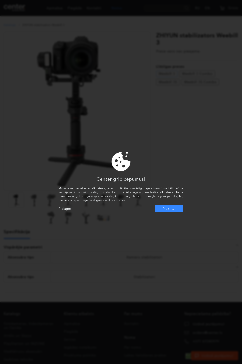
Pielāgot (65, 208)
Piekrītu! (169, 208)
